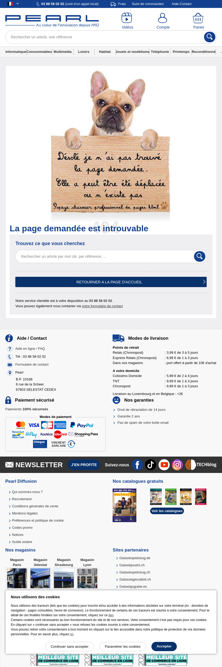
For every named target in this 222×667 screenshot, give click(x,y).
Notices (17, 535)
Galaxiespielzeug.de (134, 558)
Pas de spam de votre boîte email (143, 423)
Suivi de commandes (148, 4)
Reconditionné (203, 52)
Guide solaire (22, 542)
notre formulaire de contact (102, 306)
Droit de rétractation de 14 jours (141, 410)
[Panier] (199, 21)
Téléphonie (160, 52)
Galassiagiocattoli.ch (135, 579)
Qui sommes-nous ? (27, 492)
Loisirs (84, 52)
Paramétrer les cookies (123, 646)
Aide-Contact (182, 4)
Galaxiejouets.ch (132, 565)
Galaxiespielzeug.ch (134, 572)
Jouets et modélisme (132, 52)
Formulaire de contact (32, 364)
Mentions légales (25, 513)
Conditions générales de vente (35, 506)
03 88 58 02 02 (100, 301)
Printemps (181, 52)
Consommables (39, 52)
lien (111, 615)
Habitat (105, 52)
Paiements (26, 409)
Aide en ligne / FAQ (30, 349)
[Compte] (163, 21)
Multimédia (63, 52)
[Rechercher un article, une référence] (111, 37)
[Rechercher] (209, 37)
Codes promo (22, 528)
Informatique (16, 52)
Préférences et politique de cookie (38, 520)
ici (71, 634)
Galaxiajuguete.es (133, 586)
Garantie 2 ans (128, 416)
